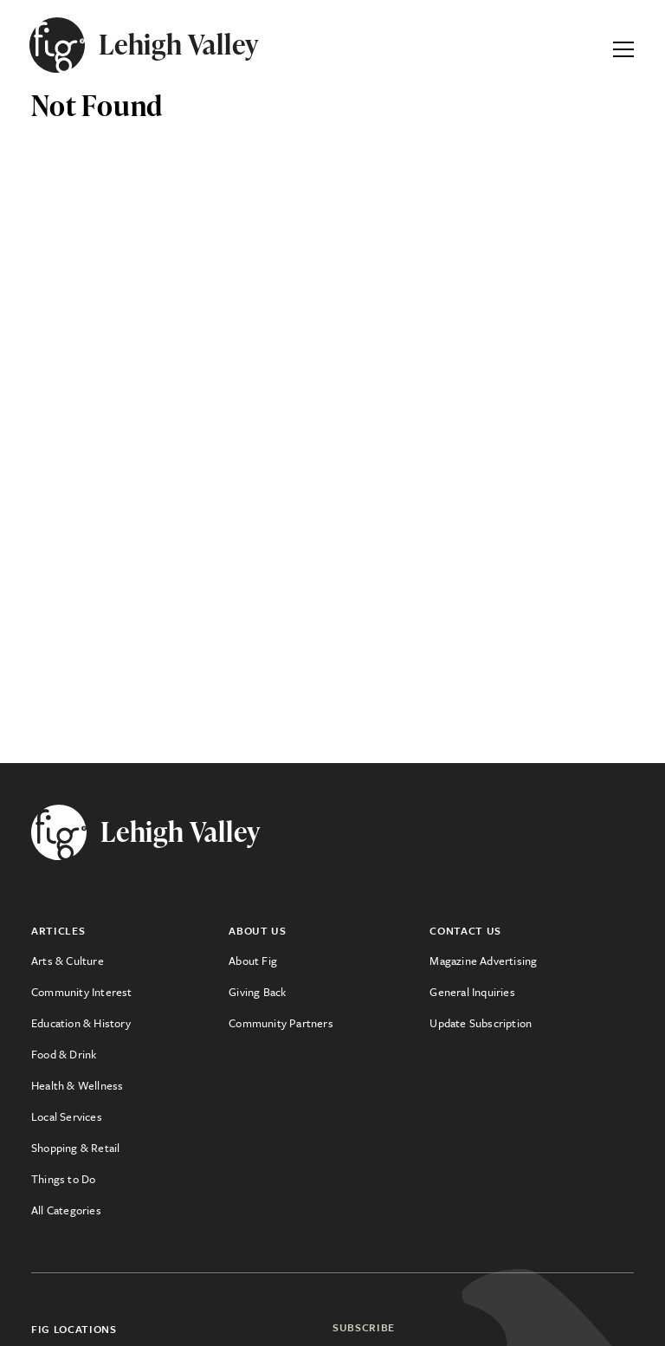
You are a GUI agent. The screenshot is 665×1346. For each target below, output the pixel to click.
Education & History (81, 1023)
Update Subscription (480, 1023)
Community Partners (281, 1023)
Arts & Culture (67, 960)
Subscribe (363, 1327)
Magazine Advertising (483, 960)
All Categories (66, 1210)
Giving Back (257, 991)
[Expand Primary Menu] (623, 45)
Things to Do (63, 1178)
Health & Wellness (77, 1085)
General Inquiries (471, 991)
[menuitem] (130, 960)
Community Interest (81, 991)
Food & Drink (63, 1054)
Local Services (66, 1116)
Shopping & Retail (75, 1147)
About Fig (253, 960)
